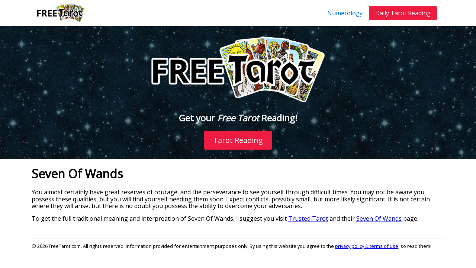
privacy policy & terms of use (366, 246)
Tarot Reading (238, 140)
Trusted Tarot (308, 218)
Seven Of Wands (379, 218)
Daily (403, 13)
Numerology (345, 13)
